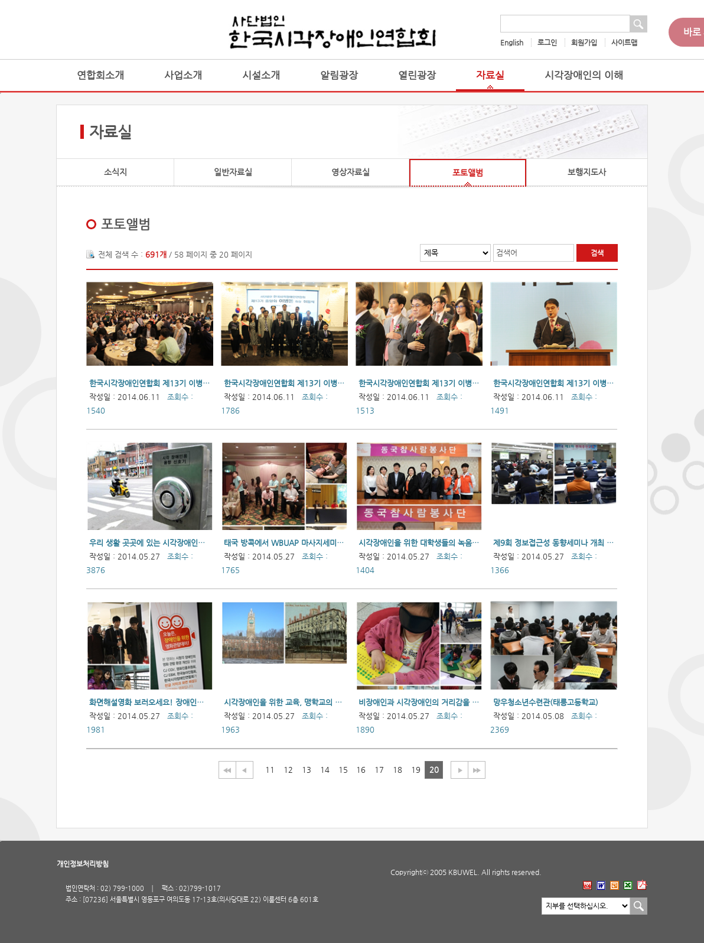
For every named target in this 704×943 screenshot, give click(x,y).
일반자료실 (233, 172)
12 (288, 769)
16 (361, 769)
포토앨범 (467, 172)
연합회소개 (100, 75)
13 (306, 769)
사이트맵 (624, 42)
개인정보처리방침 (83, 864)
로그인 (547, 42)
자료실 (490, 75)
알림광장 (339, 75)
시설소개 (261, 75)
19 (416, 769)
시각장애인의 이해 (584, 75)
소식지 (115, 172)
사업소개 (183, 75)
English (511, 42)
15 (343, 769)
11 (270, 769)
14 (325, 769)
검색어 (506, 252)
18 (397, 769)
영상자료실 (350, 172)
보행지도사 (587, 172)
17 (379, 769)
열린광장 (417, 75)
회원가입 (584, 42)
